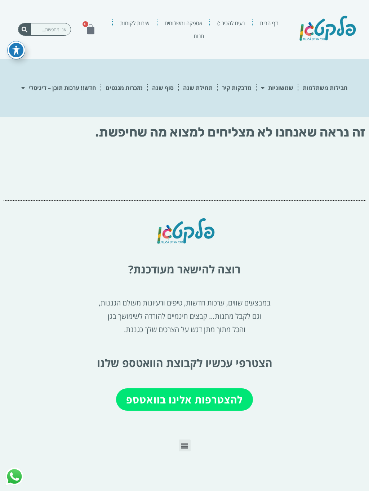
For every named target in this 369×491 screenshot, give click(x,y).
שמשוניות (277, 87)
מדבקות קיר (237, 88)
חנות (199, 36)
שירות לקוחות (135, 23)
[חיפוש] (24, 29)
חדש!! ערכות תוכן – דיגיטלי (58, 87)
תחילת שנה (198, 88)
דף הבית (269, 23)
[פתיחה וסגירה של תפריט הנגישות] (16, 40)
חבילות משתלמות (325, 88)
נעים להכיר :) (231, 23)
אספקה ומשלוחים (183, 23)
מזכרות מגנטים (124, 88)
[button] (185, 445)
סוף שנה (163, 88)
